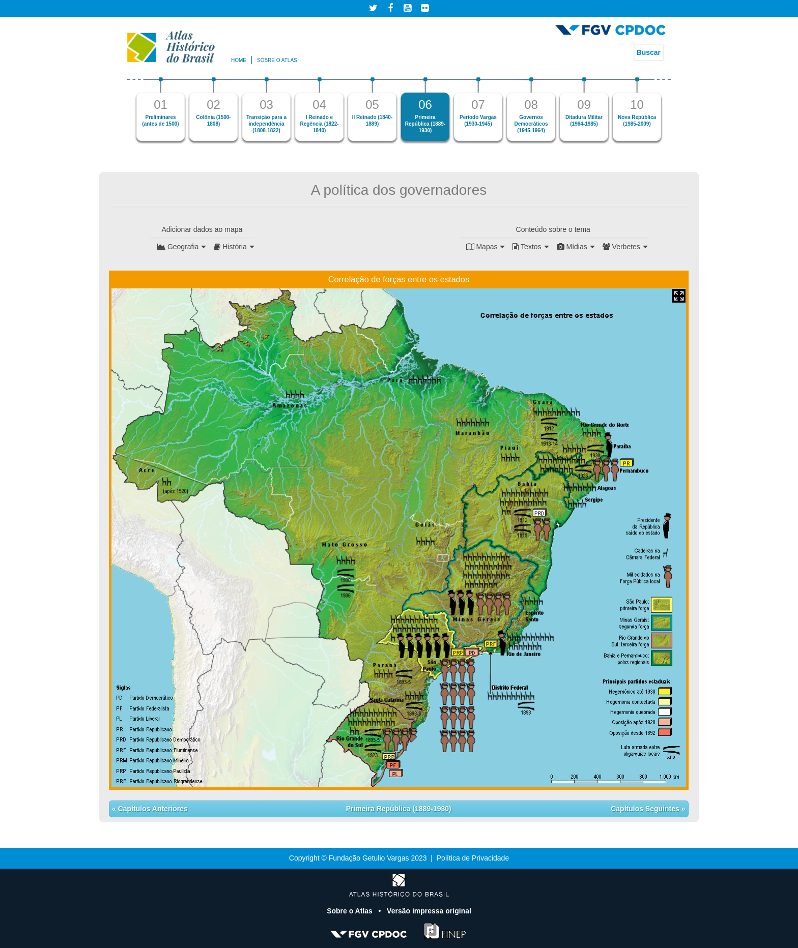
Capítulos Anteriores (152, 809)
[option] (160, 109)
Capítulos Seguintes (646, 809)
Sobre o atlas (277, 60)
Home (238, 60)
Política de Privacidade (473, 858)
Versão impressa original (429, 911)
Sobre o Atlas (351, 911)
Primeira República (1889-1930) (398, 809)
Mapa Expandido (679, 296)
